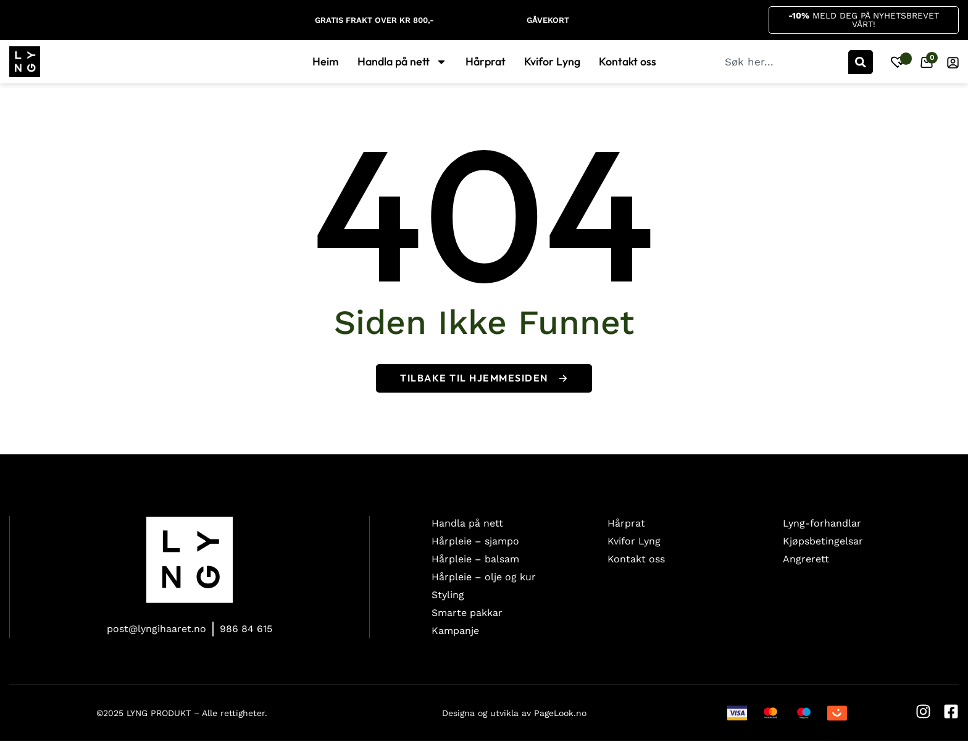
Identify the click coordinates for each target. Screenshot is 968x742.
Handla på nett (402, 62)
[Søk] (860, 62)
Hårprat (485, 62)
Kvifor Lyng (552, 62)
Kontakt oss (627, 62)
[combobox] (785, 62)
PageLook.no (560, 714)
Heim (325, 62)
